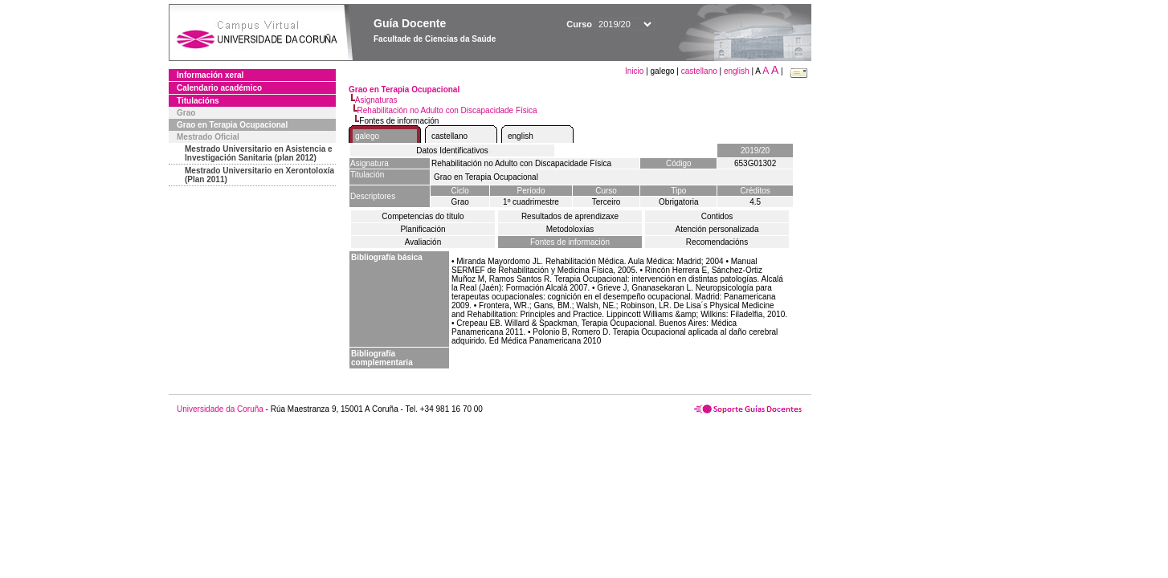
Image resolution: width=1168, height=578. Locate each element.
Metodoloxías (570, 229)
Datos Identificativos (452, 150)
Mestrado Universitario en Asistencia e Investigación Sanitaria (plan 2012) (259, 153)
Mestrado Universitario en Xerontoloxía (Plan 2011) (259, 175)
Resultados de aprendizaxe (570, 216)
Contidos (717, 216)
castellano (699, 71)
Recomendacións (717, 242)
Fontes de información (570, 242)
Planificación (422, 229)
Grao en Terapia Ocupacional (232, 124)
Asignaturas (376, 100)
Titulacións (198, 100)
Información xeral (210, 75)
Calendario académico (219, 87)
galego (367, 136)
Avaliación (423, 242)
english (736, 71)
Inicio (635, 71)
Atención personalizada (717, 229)
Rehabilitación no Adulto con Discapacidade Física (447, 110)
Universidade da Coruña (220, 409)
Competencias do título (423, 216)
